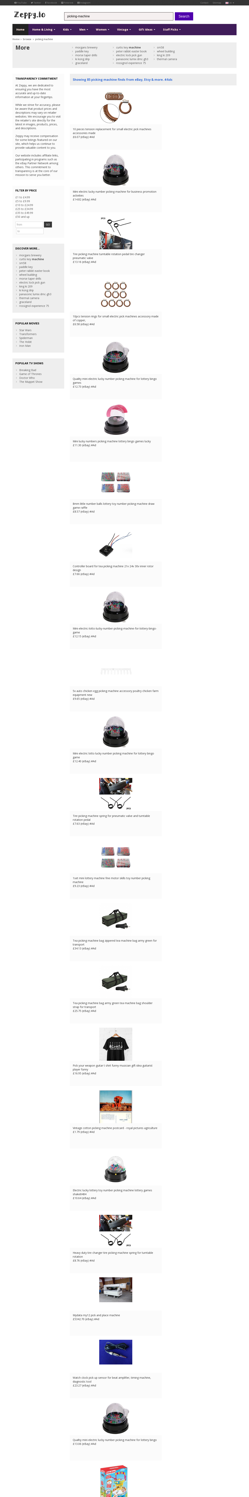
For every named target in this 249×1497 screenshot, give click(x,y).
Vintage (124, 29)
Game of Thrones (30, 366)
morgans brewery (86, 47)
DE (77, 1468)
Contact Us (77, 1441)
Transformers (28, 326)
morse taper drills (86, 55)
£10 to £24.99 (24, 205)
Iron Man (25, 338)
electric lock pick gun (129, 55)
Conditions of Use (21, 1468)
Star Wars (25, 323)
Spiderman (26, 330)
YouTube (20, 2)
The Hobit (25, 334)
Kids (67, 29)
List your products (81, 1449)
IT (87, 1468)
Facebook (51, 2)
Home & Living (43, 29)
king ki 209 (163, 55)
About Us (76, 1437)
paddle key (82, 51)
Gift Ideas (147, 29)
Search (184, 16)
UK (66, 1468)
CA (97, 1468)
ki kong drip (82, 59)
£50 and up (22, 217)
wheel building (166, 51)
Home (20, 29)
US (92, 1468)
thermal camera (167, 59)
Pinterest (67, 2)
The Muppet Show (30, 374)
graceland (81, 63)
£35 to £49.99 (24, 213)
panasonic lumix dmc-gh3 (132, 59)
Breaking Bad (27, 362)
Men (83, 29)
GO (51, 224)
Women (102, 29)
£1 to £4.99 (22, 197)
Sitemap (217, 2)
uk (229, 2)
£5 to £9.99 (22, 201)
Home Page (77, 1445)
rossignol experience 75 (131, 63)
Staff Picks (172, 29)
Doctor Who (27, 370)
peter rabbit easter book (131, 51)
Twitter (36, 2)
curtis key (128, 47)
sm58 (160, 47)
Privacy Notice (40, 1468)
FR (72, 1468)
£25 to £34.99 (24, 209)
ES (82, 1468)
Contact (204, 2)
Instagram (83, 2)
